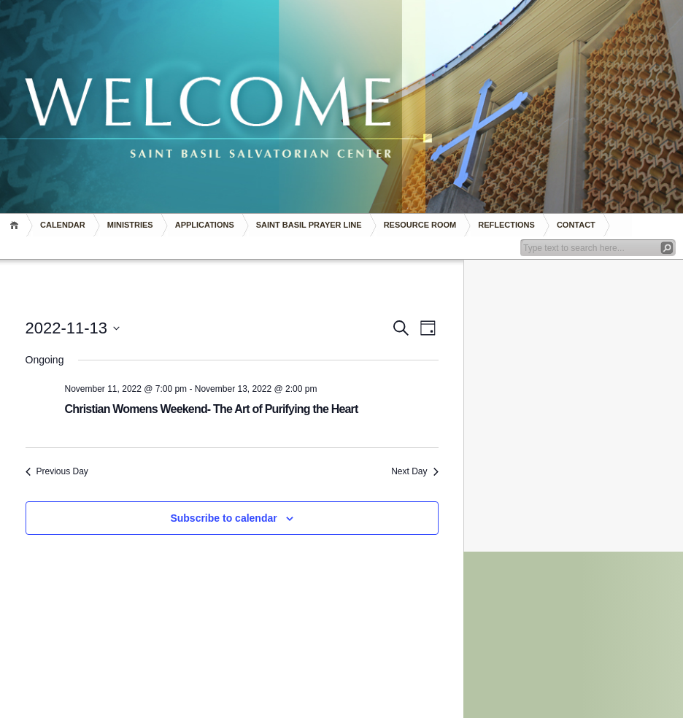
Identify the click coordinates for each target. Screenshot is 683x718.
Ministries (130, 224)
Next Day (414, 471)
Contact (576, 224)
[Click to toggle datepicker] (73, 328)
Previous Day (57, 471)
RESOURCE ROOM (420, 224)
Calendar (62, 224)
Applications (204, 224)
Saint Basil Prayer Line (309, 224)
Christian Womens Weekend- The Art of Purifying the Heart (211, 409)
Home (16, 225)
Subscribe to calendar (223, 518)
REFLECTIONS (506, 224)
